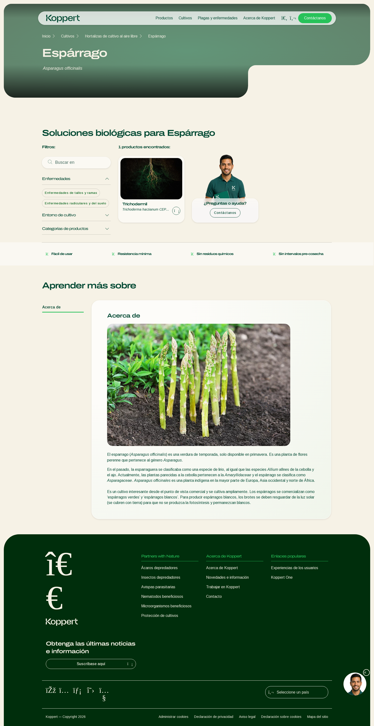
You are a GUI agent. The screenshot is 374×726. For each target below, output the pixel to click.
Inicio (46, 36)
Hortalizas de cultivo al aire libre (111, 36)
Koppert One (282, 577)
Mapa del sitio (317, 717)
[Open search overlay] (284, 18)
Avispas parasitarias (158, 587)
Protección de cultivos (159, 616)
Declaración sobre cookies (281, 717)
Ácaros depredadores (159, 568)
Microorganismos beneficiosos (166, 606)
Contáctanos (315, 18)
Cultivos (185, 18)
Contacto (214, 596)
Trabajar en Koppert (223, 587)
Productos (164, 18)
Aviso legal (247, 717)
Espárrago (157, 36)
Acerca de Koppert (259, 18)
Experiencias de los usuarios (294, 568)
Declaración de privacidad (213, 717)
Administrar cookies (173, 717)
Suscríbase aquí (105, 664)
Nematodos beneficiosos (162, 596)
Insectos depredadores (160, 577)
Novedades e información (227, 577)
